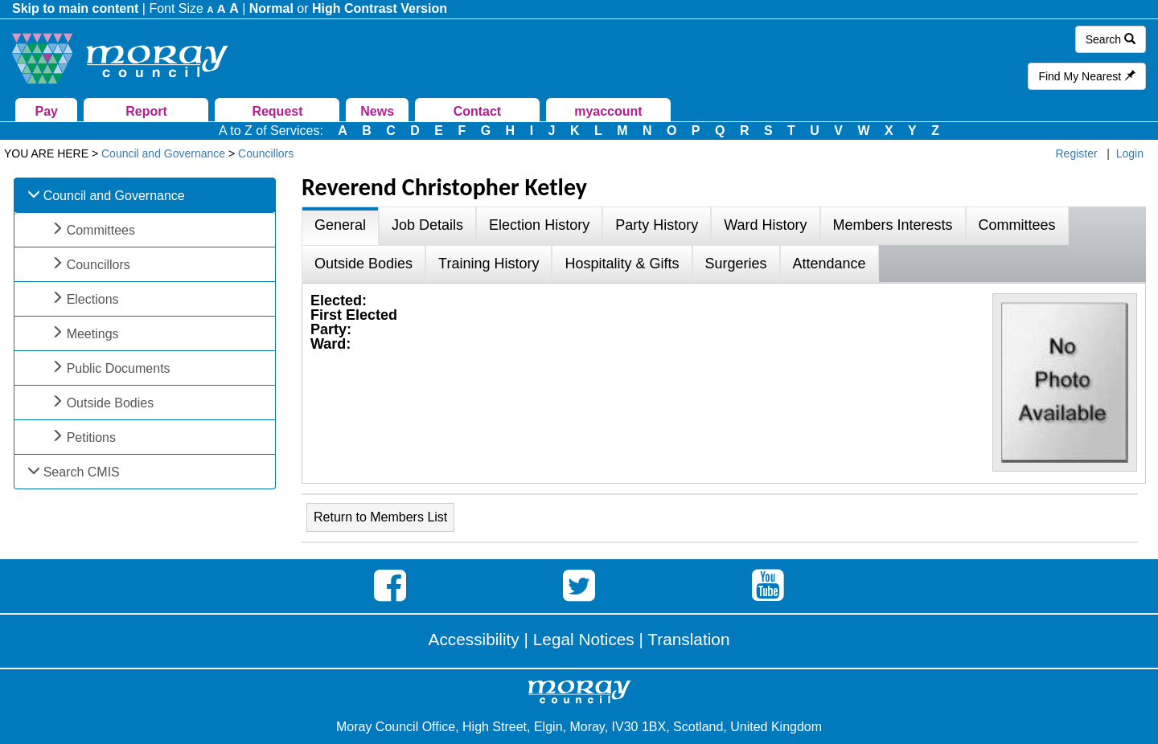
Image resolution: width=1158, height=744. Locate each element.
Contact (478, 111)
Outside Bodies (110, 403)
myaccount (608, 111)
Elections (93, 299)
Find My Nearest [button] (1086, 76)
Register (1077, 153)
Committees (101, 230)
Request (277, 111)
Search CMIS (81, 472)
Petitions (91, 437)
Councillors (98, 265)
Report (146, 111)
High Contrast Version (379, 8)
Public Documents (118, 368)
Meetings (93, 334)
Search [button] (1110, 39)
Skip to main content (75, 8)
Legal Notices (583, 639)
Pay (46, 111)
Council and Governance (114, 195)
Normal (271, 8)
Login (1130, 153)
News (377, 111)
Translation (688, 639)
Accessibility (474, 639)
